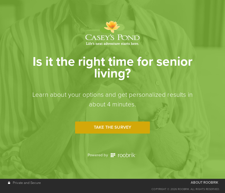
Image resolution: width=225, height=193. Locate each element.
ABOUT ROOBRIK (204, 182)
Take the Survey (112, 127)
